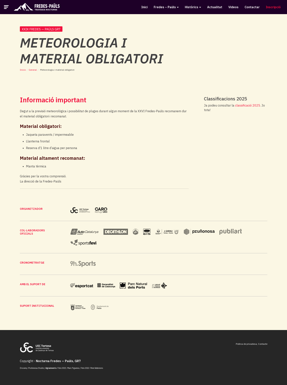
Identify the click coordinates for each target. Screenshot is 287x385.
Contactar (252, 7)
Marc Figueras (73, 368)
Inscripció (273, 7)
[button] (6, 7)
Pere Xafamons (96, 368)
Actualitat (214, 7)
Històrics (191, 7)
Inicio (23, 69)
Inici (144, 7)
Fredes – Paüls (165, 7)
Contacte (262, 343)
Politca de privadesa (246, 343)
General (33, 69)
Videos (233, 7)
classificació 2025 (247, 105)
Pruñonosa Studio (36, 368)
